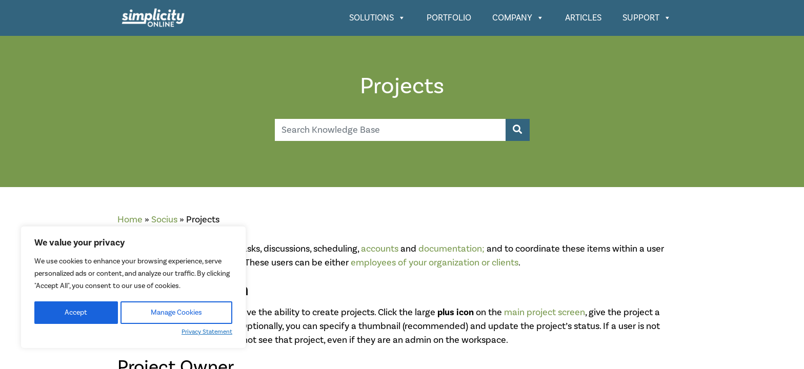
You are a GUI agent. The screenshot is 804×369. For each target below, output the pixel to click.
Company (518, 18)
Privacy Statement (207, 332)
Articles (583, 18)
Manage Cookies (176, 312)
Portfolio (449, 18)
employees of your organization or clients (434, 263)
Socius (164, 219)
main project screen (544, 312)
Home (130, 219)
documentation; (451, 249)
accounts (379, 249)
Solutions (377, 18)
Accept (76, 312)
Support (646, 18)
